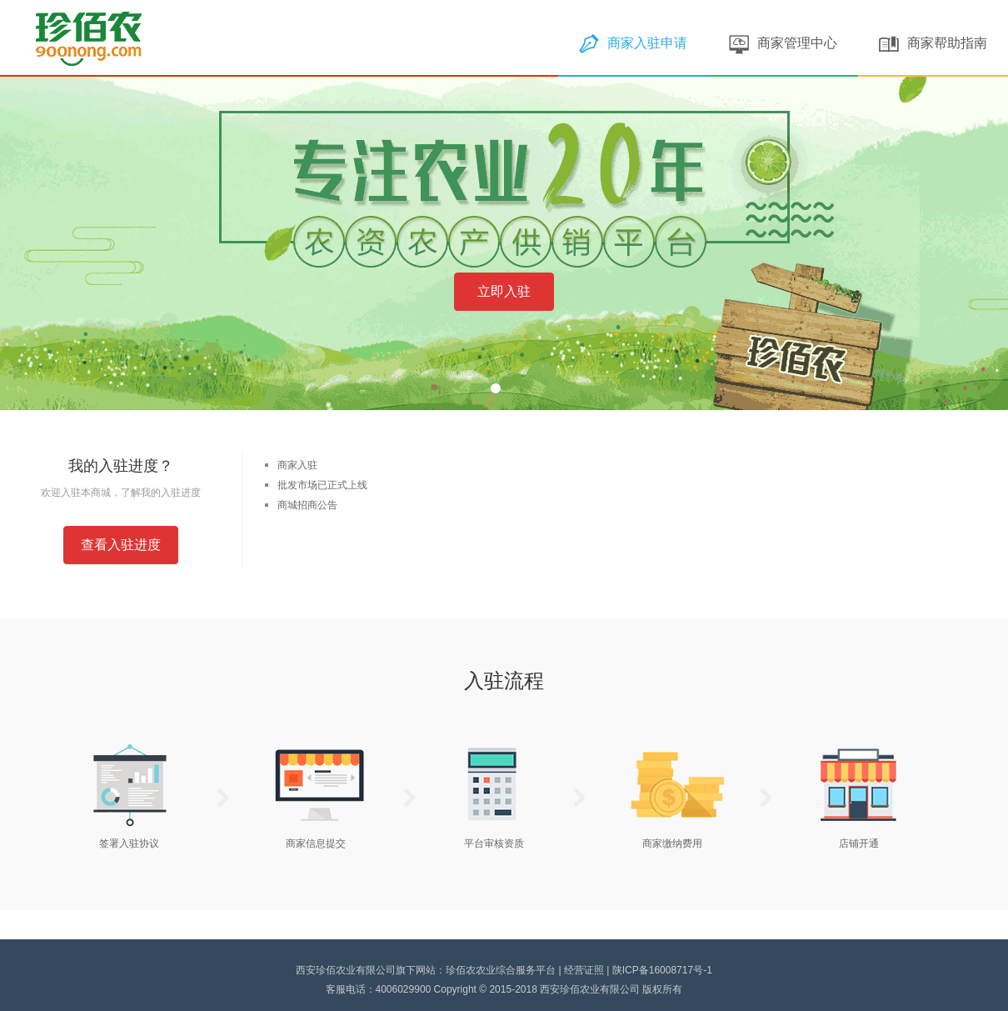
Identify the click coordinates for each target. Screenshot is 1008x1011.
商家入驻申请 (633, 43)
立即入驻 (504, 291)
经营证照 (584, 970)
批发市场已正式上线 (322, 485)
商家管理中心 (783, 43)
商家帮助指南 (933, 43)
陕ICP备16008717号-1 (662, 970)
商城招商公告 (307, 505)
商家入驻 (297, 465)
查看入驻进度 (121, 545)
